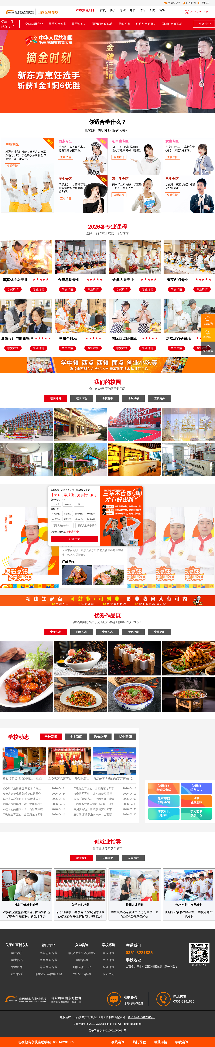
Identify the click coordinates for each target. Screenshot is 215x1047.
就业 (162, 10)
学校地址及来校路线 (81, 953)
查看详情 (12, 165)
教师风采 (17, 967)
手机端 (204, 2)
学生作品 (17, 960)
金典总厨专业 (34, 24)
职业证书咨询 (82, 974)
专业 (123, 10)
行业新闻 (75, 737)
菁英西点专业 (57, 24)
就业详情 (160, 1042)
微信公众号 (173, 2)
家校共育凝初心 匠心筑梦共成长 (22, 798)
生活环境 (109, 960)
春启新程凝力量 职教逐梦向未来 (93, 809)
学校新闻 (51, 737)
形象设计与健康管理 (48, 974)
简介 (113, 10)
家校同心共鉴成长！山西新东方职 (23, 809)
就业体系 (17, 974)
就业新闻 (125, 737)
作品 (143, 10)
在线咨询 (117, 1042)
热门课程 (139, 1042)
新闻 (152, 10)
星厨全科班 (79, 24)
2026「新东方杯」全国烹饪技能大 (94, 798)
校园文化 (109, 974)
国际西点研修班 (102, 24)
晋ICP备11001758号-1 (141, 1017)
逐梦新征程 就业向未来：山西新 (93, 814)
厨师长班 (124, 24)
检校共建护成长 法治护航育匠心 (22, 793)
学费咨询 (82, 960)
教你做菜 (100, 737)
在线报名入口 (85, 10)
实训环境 (109, 967)
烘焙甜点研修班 (146, 24)
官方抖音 (190, 2)
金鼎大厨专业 (48, 960)
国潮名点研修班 (172, 24)
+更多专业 (204, 24)
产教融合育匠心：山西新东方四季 (23, 814)
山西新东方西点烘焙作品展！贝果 (94, 804)
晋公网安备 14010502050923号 (107, 1030)
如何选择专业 (82, 967)
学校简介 (17, 953)
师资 (133, 10)
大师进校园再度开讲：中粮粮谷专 (23, 804)
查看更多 (159, 398)
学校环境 (109, 953)
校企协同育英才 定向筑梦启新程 (93, 793)
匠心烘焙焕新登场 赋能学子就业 (22, 788)
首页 (103, 10)
